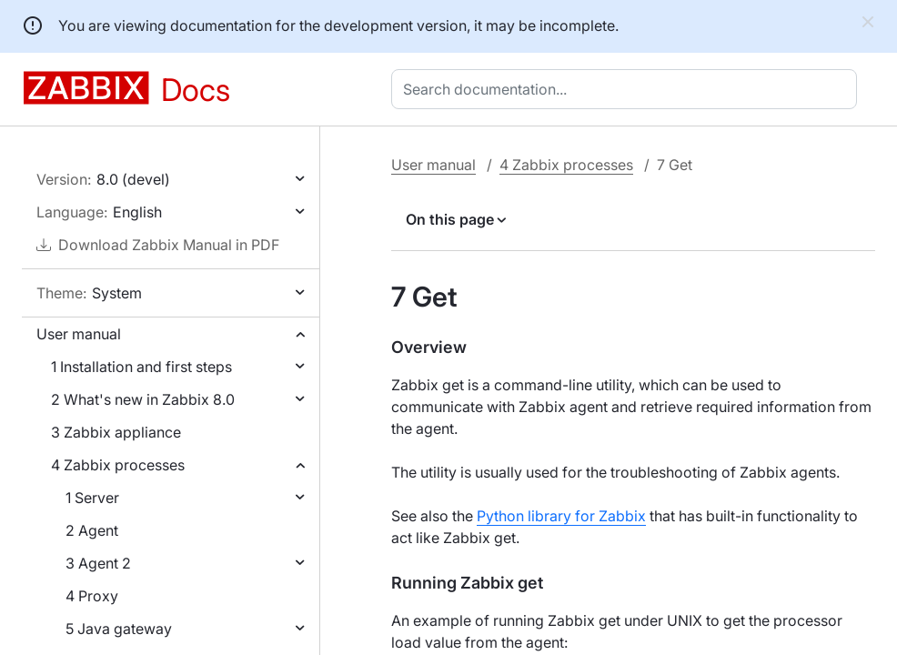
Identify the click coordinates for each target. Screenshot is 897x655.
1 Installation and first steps (141, 367)
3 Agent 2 (98, 563)
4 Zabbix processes (118, 465)
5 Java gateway (119, 629)
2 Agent (92, 530)
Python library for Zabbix (561, 516)
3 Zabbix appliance (116, 432)
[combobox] (627, 89)
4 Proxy (92, 596)
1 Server (92, 498)
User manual (78, 334)
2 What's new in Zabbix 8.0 (143, 399)
